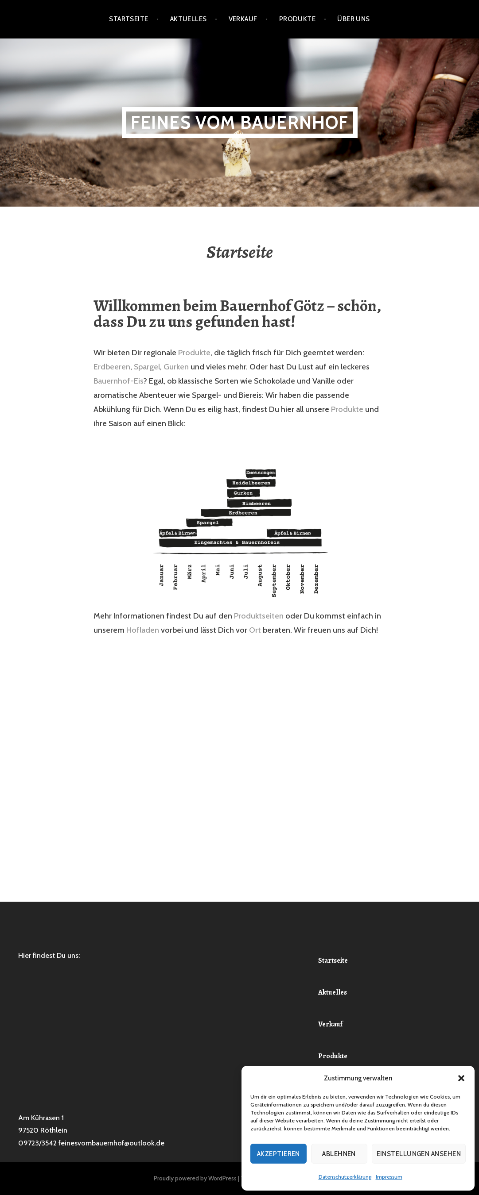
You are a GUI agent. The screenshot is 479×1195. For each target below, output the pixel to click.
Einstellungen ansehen (419, 1154)
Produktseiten (259, 616)
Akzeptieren (278, 1154)
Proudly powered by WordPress (195, 1178)
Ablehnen (339, 1154)
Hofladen (142, 630)
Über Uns (353, 19)
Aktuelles (188, 19)
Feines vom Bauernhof (240, 122)
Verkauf (243, 19)
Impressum (389, 1176)
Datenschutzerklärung (345, 1176)
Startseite (128, 19)
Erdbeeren (111, 367)
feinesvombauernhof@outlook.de (111, 1143)
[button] (461, 1078)
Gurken (176, 367)
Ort (255, 630)
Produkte (297, 19)
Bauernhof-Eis (118, 381)
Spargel (147, 367)
